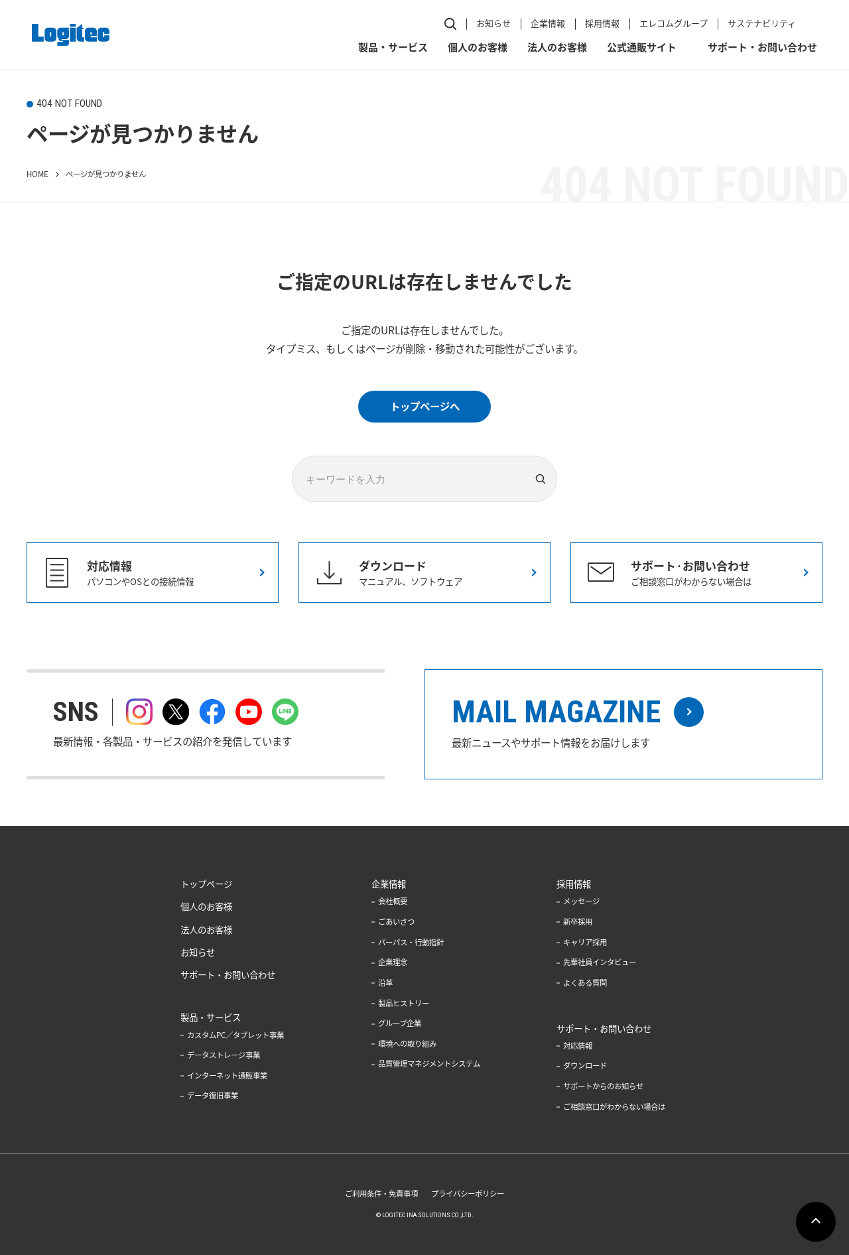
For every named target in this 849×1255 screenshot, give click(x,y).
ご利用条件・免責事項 (381, 1193)
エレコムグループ (673, 23)
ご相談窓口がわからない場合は (614, 1106)
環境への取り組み (407, 1043)
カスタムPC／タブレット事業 (235, 1035)
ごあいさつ (396, 921)
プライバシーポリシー (467, 1193)
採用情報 (602, 23)
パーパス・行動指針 (411, 942)
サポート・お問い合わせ (762, 47)
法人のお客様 (557, 47)
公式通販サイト (642, 47)
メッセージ (581, 901)
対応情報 (577, 1045)
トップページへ (425, 406)
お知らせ (493, 23)
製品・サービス (393, 47)
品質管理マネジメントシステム (429, 1064)
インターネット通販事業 (227, 1075)
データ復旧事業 (212, 1095)
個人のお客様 (477, 47)
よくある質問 (585, 982)
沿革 (385, 982)
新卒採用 (577, 921)
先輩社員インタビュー (599, 962)
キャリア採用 (585, 942)
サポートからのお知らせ (603, 1086)
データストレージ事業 (223, 1055)
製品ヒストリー (403, 1003)
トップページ (206, 883)
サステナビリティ (762, 23)
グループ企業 (399, 1023)
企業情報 (548, 23)
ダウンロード (585, 1065)
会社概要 (392, 901)
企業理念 (392, 962)
